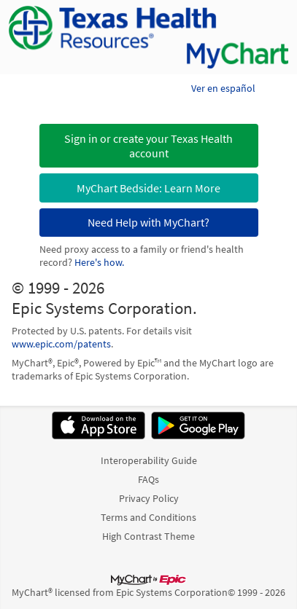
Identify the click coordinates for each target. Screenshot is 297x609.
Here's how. (99, 262)
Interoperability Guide (149, 460)
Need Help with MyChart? (148, 222)
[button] (148, 146)
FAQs (148, 479)
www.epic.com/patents (61, 343)
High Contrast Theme (148, 536)
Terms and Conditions (148, 517)
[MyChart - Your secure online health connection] (148, 37)
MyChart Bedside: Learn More (148, 188)
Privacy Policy (149, 498)
